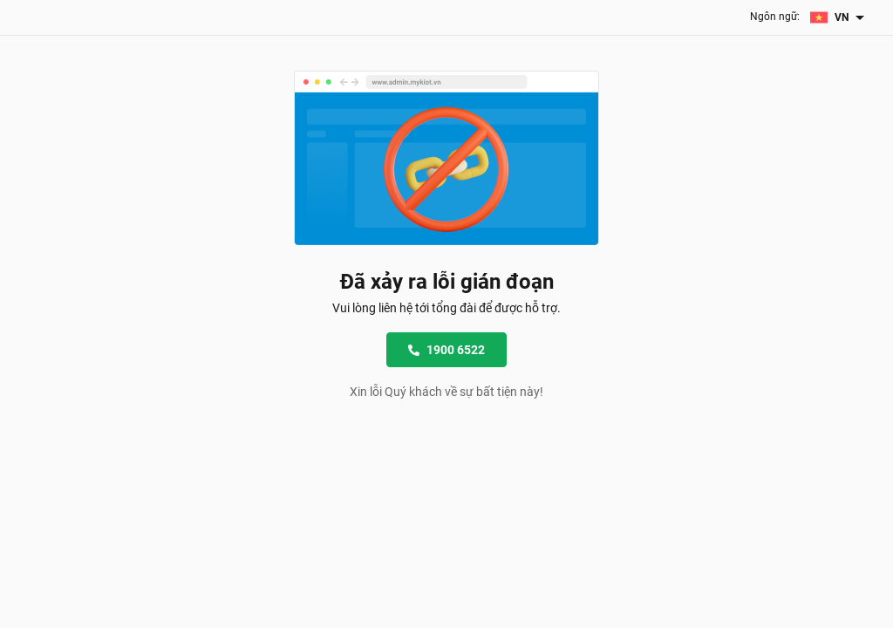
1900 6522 (446, 350)
